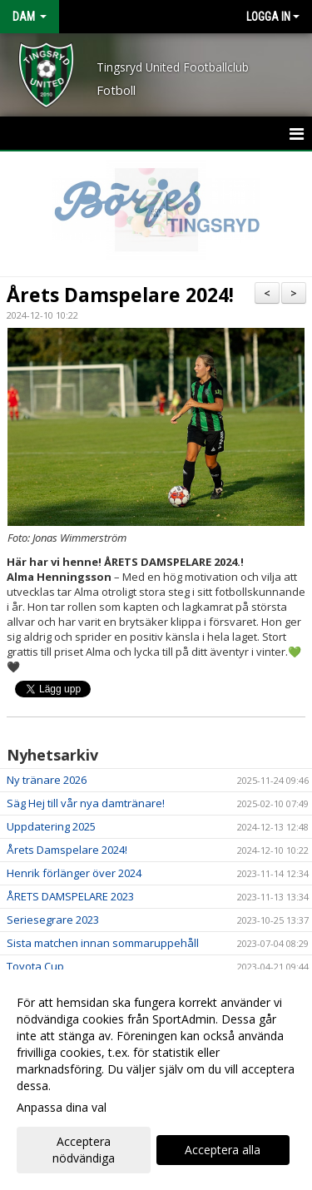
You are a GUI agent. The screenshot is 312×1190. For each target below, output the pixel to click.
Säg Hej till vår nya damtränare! (86, 803)
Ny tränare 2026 (47, 779)
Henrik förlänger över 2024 (74, 872)
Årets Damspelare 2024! (120, 294)
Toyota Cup (35, 966)
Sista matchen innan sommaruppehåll (103, 942)
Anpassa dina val (61, 1107)
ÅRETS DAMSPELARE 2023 (70, 896)
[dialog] (156, 1079)
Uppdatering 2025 (51, 826)
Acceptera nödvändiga (83, 1149)
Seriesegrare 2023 (53, 919)
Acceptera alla (222, 1150)
